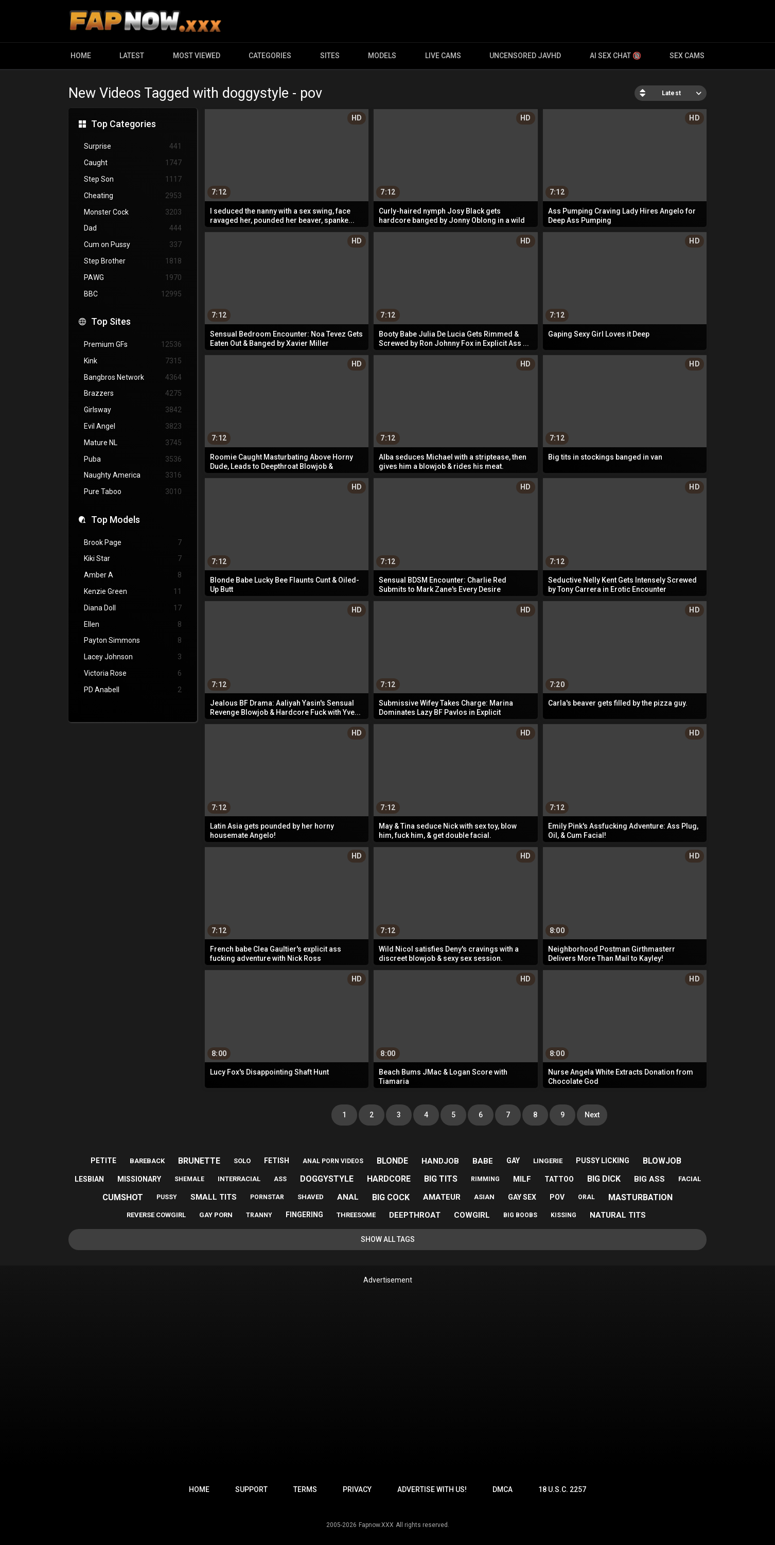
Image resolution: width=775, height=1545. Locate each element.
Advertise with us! (432, 1489)
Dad (133, 228)
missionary (139, 1179)
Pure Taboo (133, 491)
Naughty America (133, 475)
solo (242, 1161)
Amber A (133, 575)
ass (280, 1179)
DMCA (502, 1489)
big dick (604, 1179)
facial (689, 1179)
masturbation (640, 1197)
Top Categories (123, 123)
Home (81, 55)
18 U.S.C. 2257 (562, 1489)
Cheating (133, 195)
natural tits (618, 1215)
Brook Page (133, 542)
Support (251, 1489)
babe (482, 1161)
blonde (392, 1161)
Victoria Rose (133, 673)
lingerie (547, 1161)
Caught (133, 163)
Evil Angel (133, 426)
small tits (213, 1197)
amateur (442, 1197)
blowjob (662, 1161)
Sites (330, 55)
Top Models (115, 519)
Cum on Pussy (133, 244)
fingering (304, 1214)
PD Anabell (133, 690)
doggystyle (327, 1179)
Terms (305, 1489)
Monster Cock (133, 212)
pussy (166, 1197)
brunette (199, 1161)
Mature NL (133, 442)
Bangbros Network (133, 377)
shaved (310, 1197)
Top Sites (111, 321)
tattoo (559, 1179)
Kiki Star (133, 558)
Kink (133, 361)
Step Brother (133, 261)
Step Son (133, 179)
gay (513, 1160)
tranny (259, 1215)
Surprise (133, 146)
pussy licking (602, 1160)
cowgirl (472, 1215)
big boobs (520, 1215)
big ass (649, 1179)
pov (557, 1197)
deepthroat (415, 1215)
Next (592, 1115)
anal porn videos (333, 1161)
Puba (133, 459)
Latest (131, 55)
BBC (133, 294)
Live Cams (443, 55)
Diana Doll (133, 608)
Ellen (133, 624)
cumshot (122, 1197)
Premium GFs (133, 344)
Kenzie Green (133, 591)
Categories (270, 55)
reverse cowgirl (156, 1215)
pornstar (267, 1197)
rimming (485, 1179)
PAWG (133, 277)
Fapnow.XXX (376, 1525)
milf (522, 1179)
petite (103, 1160)
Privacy (357, 1489)
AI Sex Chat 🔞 (615, 55)
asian (484, 1197)
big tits (440, 1179)
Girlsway (133, 410)
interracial (239, 1179)
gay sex (522, 1197)
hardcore (389, 1179)
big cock (391, 1197)
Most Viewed (196, 55)
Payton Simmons (133, 640)
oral (586, 1197)
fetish (276, 1160)
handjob (440, 1161)
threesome (356, 1215)
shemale (189, 1179)
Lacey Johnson (133, 657)
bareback (147, 1161)
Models (382, 55)
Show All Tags (388, 1239)
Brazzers (133, 393)
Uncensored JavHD (525, 55)
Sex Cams (687, 55)
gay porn (216, 1215)
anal (348, 1197)
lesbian (89, 1179)
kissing (563, 1215)
